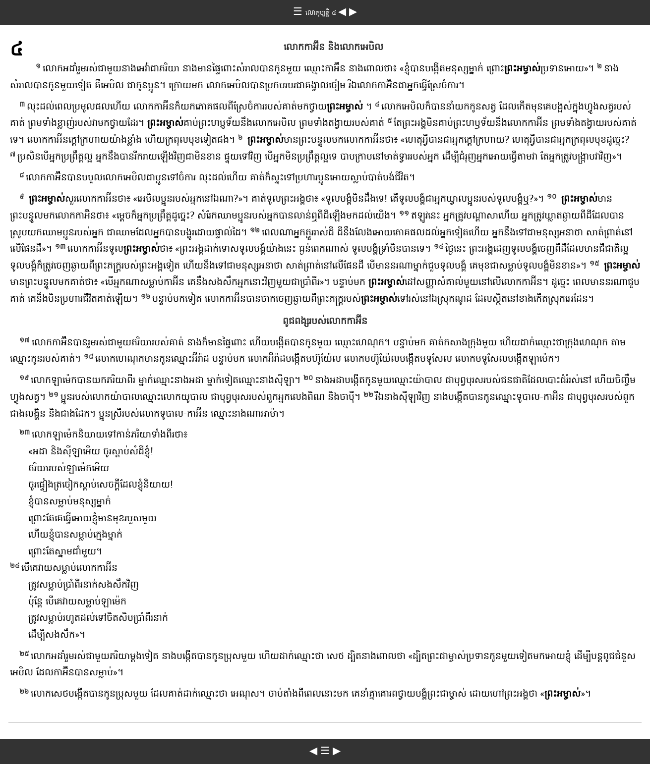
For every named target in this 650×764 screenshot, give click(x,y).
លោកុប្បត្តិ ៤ (321, 13)
